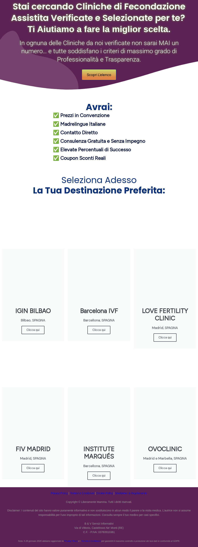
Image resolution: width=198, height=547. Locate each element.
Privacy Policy (59, 493)
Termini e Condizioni (82, 493)
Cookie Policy (104, 493)
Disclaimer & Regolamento (131, 493)
